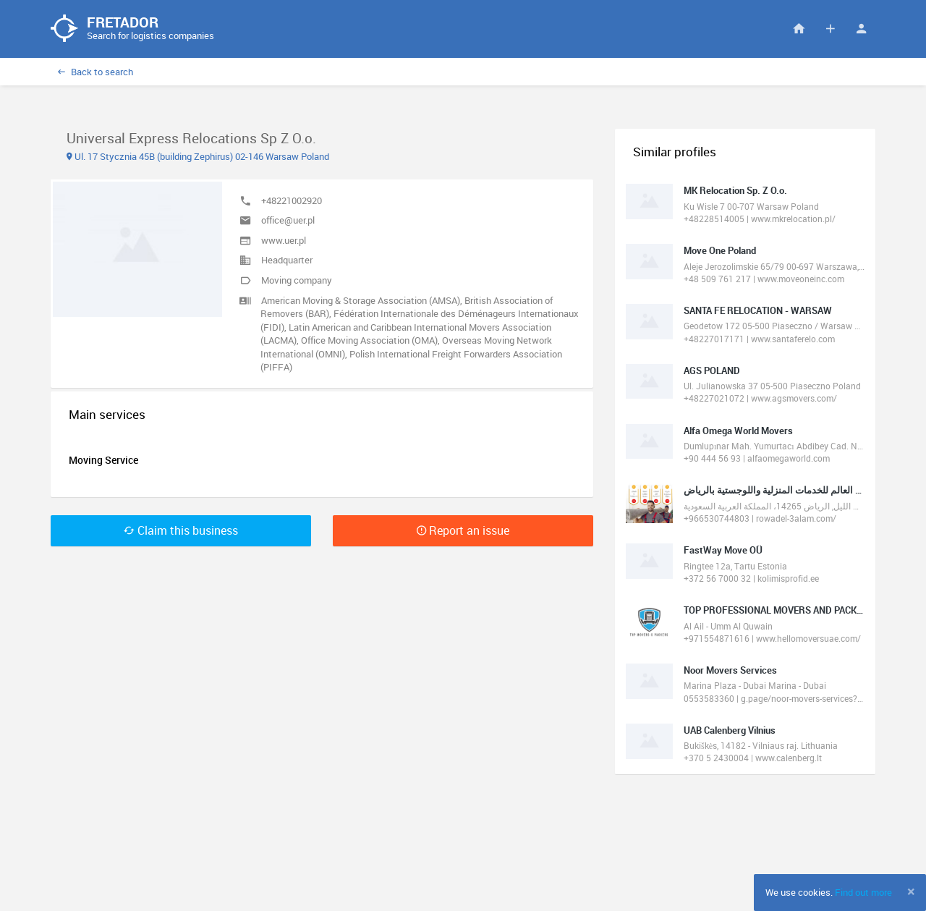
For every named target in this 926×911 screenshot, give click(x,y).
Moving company (296, 280)
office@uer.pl (288, 220)
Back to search (95, 71)
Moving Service (103, 460)
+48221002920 (291, 200)
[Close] (911, 891)
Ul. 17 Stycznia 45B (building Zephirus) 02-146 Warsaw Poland (198, 156)
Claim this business (181, 530)
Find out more (863, 892)
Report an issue (463, 530)
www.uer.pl (283, 240)
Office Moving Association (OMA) (369, 340)
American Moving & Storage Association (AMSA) (360, 300)
